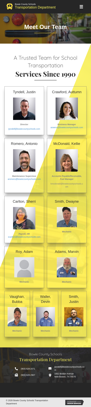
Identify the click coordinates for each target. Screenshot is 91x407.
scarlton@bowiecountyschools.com (24, 237)
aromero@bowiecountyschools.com (24, 179)
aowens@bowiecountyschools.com (67, 127)
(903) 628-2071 (28, 369)
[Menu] (81, 6)
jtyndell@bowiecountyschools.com (24, 129)
